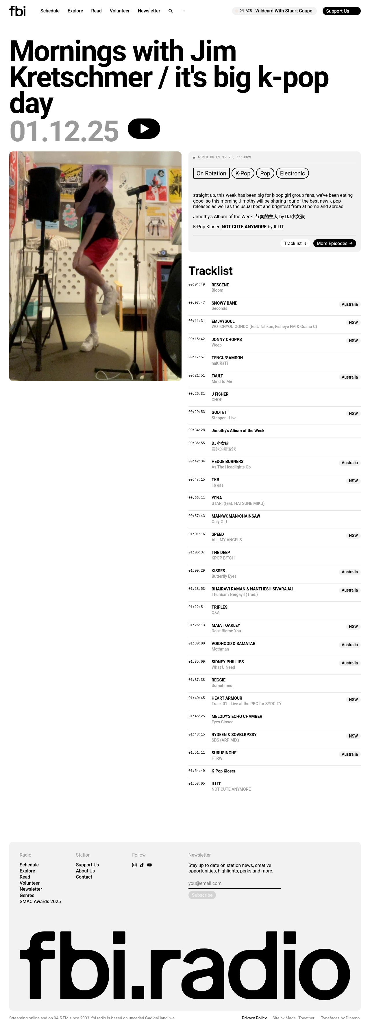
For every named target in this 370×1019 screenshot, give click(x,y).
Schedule (50, 11)
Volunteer (120, 11)
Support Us (87, 865)
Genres (27, 895)
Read (96, 11)
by (280, 216)
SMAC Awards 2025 (40, 901)
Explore (75, 11)
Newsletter (149, 11)
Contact (84, 877)
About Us (85, 871)
